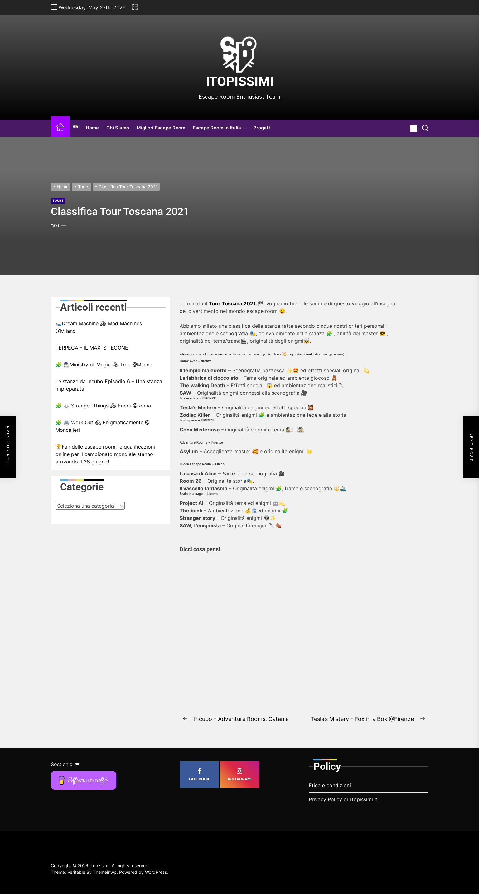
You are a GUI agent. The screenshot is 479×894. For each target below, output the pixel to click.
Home (92, 128)
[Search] (425, 128)
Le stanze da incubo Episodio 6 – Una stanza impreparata (109, 385)
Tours (58, 200)
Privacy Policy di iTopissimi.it (343, 799)
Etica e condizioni (330, 785)
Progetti (262, 128)
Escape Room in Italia (219, 128)
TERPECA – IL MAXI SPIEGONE (92, 348)
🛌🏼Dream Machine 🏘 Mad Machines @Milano (99, 327)
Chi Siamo (117, 128)
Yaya (55, 225)
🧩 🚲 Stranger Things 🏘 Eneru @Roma (103, 405)
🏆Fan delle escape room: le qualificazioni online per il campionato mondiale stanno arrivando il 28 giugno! (105, 454)
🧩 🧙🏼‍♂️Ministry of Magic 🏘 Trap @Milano (104, 364)
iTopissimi (239, 81)
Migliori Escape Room (161, 128)
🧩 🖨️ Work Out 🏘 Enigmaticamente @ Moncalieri (103, 426)
